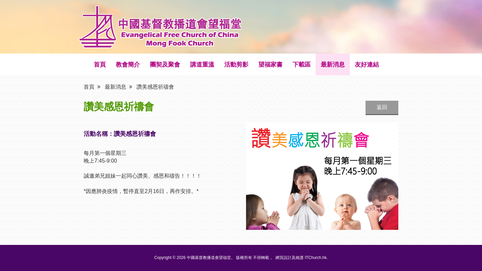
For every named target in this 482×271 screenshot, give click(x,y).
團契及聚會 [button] (165, 64)
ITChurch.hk (315, 257)
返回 (382, 107)
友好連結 (367, 64)
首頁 (100, 64)
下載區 (302, 64)
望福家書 (270, 64)
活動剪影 (236, 64)
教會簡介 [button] (128, 64)
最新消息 (333, 64)
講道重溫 (202, 64)
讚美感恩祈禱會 (155, 86)
